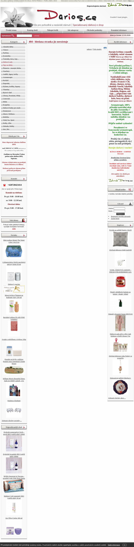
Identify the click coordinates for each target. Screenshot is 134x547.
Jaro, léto (6, 129)
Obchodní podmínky (94, 30)
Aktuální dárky (8, 47)
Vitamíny (6, 89)
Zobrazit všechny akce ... (117, 398)
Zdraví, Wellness (9, 114)
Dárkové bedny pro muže (11, 108)
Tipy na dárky (7, 65)
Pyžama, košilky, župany (11, 86)
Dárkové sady (7, 62)
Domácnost (7, 111)
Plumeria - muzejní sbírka (12, 68)
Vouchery (6, 71)
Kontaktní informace (119, 30)
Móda (5, 102)
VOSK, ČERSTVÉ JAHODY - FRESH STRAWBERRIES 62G (120, 271)
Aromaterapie (7, 77)
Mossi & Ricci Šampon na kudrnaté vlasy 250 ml (14, 296)
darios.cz (131, 0)
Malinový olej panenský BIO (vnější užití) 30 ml (14, 497)
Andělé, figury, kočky (10, 74)
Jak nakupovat (73, 30)
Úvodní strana (11, 30)
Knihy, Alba (7, 123)
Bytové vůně (7, 93)
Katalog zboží (32, 30)
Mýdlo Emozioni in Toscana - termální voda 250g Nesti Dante (14, 477)
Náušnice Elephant (13, 401)
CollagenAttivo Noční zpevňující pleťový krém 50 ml (14, 263)
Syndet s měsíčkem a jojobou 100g (14, 339)
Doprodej (6, 83)
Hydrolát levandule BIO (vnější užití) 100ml (14, 455)
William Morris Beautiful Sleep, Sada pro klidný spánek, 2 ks (14, 380)
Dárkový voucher (14, 284)
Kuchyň (5, 80)
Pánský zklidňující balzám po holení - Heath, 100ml (120, 293)
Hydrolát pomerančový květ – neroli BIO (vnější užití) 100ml (14, 433)
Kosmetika (6, 56)
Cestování (6, 99)
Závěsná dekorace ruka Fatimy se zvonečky (120, 357)
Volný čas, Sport (8, 120)
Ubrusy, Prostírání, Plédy (11, 96)
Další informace (114, 545)
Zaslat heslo (115, 218)
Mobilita (6, 117)
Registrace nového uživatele (121, 216)
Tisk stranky (97, 49)
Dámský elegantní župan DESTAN (120, 314)
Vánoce (5, 50)
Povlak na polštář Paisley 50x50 (120, 230)
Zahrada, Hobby (8, 126)
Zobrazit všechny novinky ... (12, 421)
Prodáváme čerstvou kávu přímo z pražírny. (120, 159)
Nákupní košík (52, 30)
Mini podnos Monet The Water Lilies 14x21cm (14, 241)
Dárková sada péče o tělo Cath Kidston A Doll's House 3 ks (120, 335)
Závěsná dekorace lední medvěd (120, 250)
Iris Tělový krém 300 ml (14, 518)
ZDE (14, 229)
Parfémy (6, 53)
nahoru (89, 49)
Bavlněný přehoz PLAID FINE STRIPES (14, 318)
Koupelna (6, 105)
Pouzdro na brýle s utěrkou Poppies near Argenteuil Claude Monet (14, 361)
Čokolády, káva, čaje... (11, 59)
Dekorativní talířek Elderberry (120, 378)
